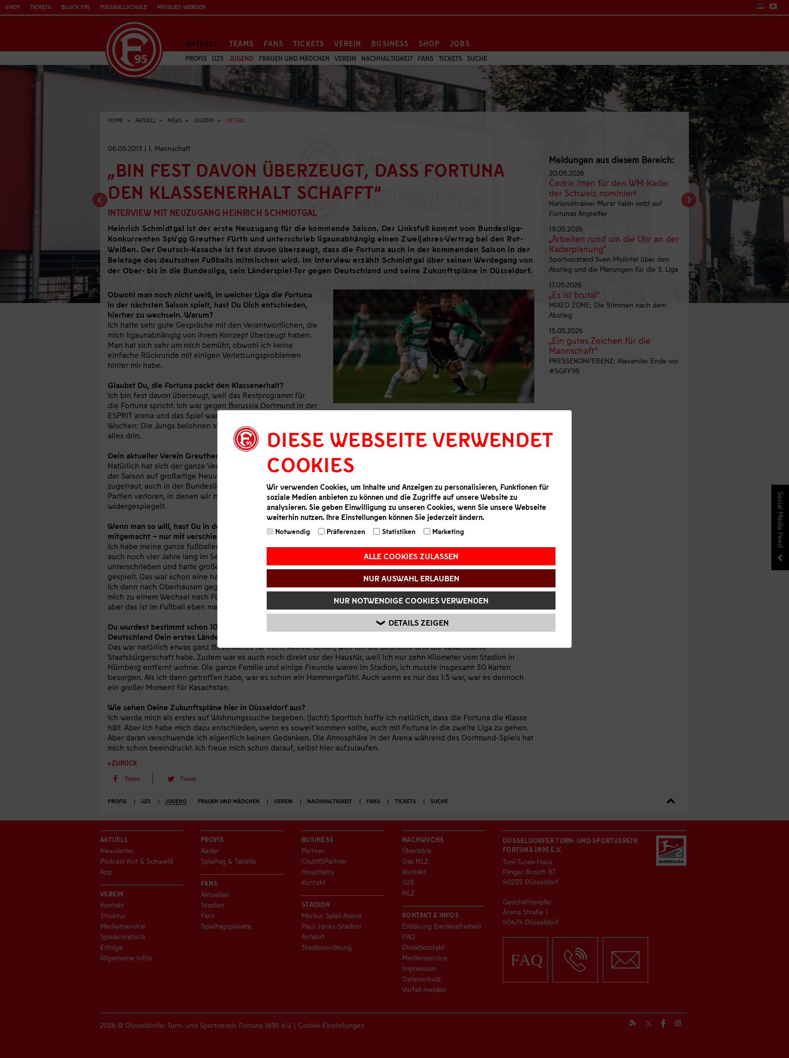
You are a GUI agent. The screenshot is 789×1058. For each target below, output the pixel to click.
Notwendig (288, 531)
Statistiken (394, 531)
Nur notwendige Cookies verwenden (411, 600)
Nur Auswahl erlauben (411, 578)
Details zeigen (412, 623)
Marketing (444, 531)
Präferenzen (341, 531)
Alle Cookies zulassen (411, 556)
